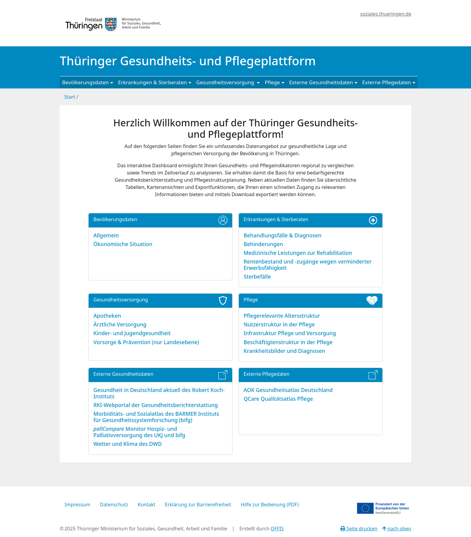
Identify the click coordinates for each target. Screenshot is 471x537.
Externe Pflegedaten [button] (386, 82)
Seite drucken (358, 528)
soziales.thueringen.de (385, 14)
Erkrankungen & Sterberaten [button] (152, 82)
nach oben (396, 528)
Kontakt (146, 504)
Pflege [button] (272, 82)
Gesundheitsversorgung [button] (225, 82)
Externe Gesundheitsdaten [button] (321, 82)
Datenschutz (114, 504)
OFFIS (277, 528)
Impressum (77, 504)
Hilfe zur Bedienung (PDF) (270, 504)
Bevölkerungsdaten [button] (85, 82)
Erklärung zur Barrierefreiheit (198, 504)
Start (69, 97)
